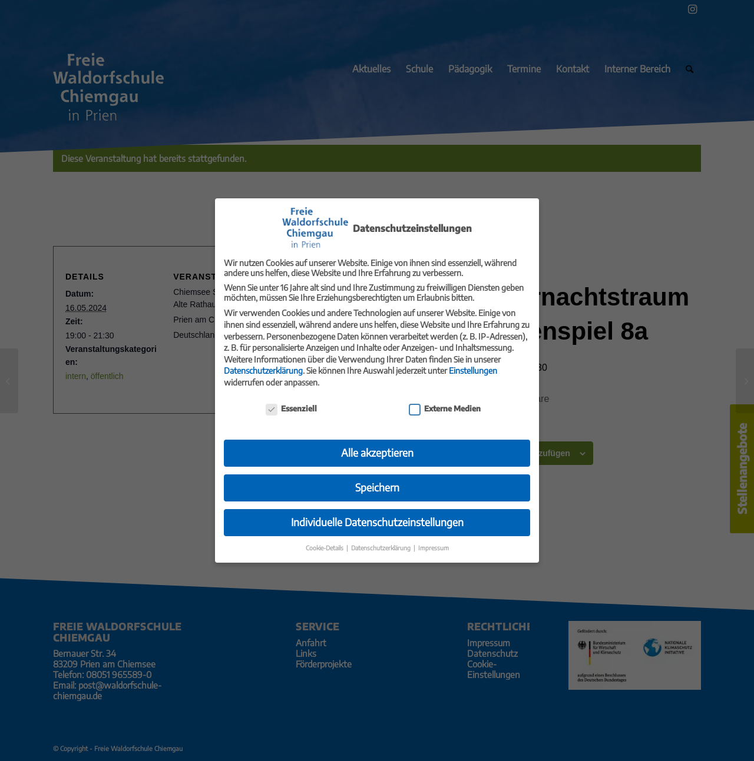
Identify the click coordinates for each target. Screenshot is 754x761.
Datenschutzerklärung (263, 362)
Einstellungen (473, 362)
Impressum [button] (433, 539)
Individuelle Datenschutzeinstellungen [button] (377, 513)
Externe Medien (445, 399)
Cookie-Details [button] (325, 539)
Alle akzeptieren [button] (377, 443)
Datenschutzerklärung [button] (381, 539)
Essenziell (291, 399)
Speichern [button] (377, 478)
